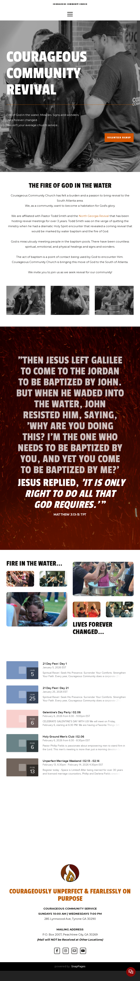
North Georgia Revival (93, 226)
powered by (70, 976)
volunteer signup (119, 147)
